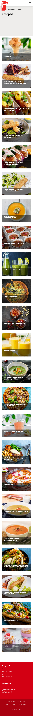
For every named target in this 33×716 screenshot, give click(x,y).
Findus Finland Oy (7, 671)
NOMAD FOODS (16, 709)
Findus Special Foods (8, 676)
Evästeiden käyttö (7, 692)
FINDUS (8, 705)
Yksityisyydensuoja (7, 690)
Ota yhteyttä (5, 673)
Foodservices (11, 9)
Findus (4, 674)
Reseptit (19, 9)
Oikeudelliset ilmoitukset (9, 689)
